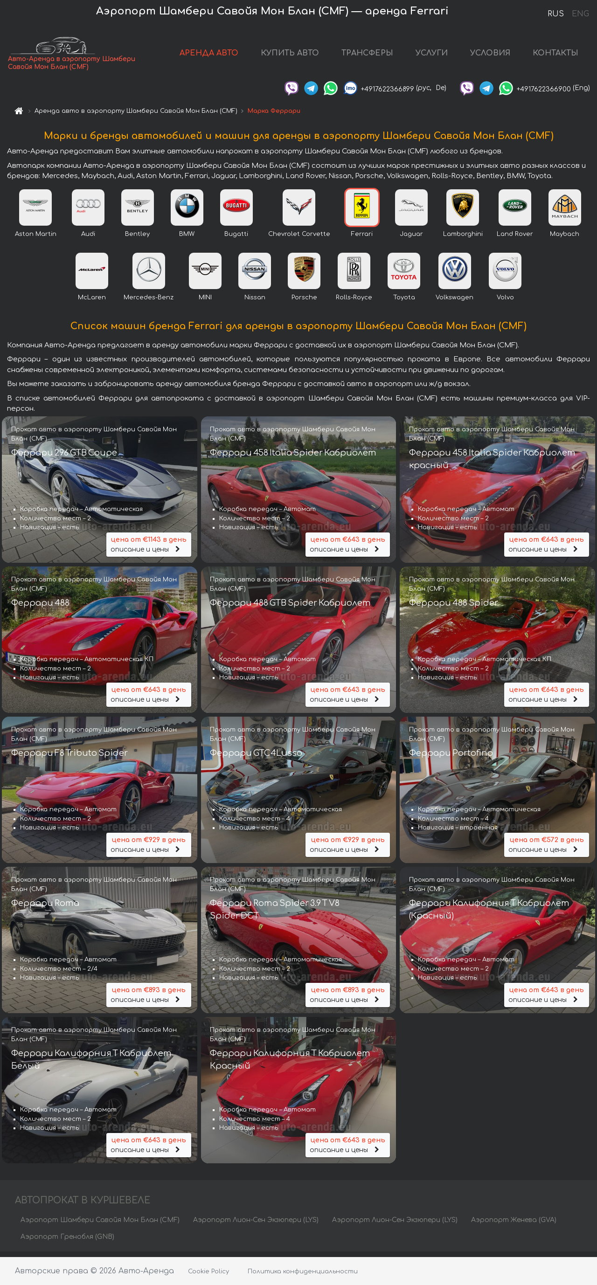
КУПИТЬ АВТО (290, 56)
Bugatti (236, 239)
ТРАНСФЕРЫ (367, 56)
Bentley (137, 239)
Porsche (304, 303)
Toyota (404, 303)
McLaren (92, 303)
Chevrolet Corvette (299, 239)
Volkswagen (454, 303)
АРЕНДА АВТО (209, 56)
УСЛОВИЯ (490, 56)
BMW (186, 239)
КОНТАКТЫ (555, 56)
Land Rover (515, 239)
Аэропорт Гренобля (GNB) (67, 1241)
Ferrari (362, 239)
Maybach (564, 239)
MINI (205, 303)
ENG (580, 14)
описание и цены (149, 549)
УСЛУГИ (432, 56)
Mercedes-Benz (149, 303)
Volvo (505, 303)
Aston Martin (35, 239)
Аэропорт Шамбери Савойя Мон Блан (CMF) (100, 1225)
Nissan (254, 303)
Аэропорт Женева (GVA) (513, 1225)
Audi (88, 239)
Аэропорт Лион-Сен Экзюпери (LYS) (256, 1225)
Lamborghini (463, 239)
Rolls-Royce (354, 303)
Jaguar (411, 239)
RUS (556, 14)
